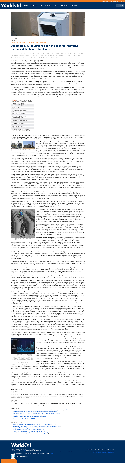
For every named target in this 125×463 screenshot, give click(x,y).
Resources (48, 5)
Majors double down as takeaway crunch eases (25, 429)
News (40, 5)
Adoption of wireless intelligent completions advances (27, 428)
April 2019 (41, 429)
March (65, 410)
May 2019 (57, 426)
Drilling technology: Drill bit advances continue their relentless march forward (33, 411)
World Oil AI (73, 5)
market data (23, 450)
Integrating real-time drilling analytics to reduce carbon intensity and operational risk (35, 413)
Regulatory (31, 42)
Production (18, 42)
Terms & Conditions (80, 451)
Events (56, 5)
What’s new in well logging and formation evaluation (26, 431)
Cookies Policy (89, 451)
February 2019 (52, 433)
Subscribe (113, 1)
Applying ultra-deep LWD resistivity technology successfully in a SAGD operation (34, 426)
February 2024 (52, 424)
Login (121, 5)
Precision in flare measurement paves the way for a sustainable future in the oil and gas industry (38, 410)
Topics (26, 5)
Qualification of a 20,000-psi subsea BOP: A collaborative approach (30, 433)
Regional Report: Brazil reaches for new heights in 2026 (27, 416)
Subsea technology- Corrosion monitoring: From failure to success (30, 424)
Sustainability (25, 42)
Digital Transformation (40, 42)
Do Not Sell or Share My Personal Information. (102, 452)
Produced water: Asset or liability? (22, 418)
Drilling (13, 42)
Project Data (64, 5)
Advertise (105, 1)
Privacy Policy (99, 451)
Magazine (34, 5)
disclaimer (51, 453)
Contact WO (121, 1)
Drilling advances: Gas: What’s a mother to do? (25, 415)
